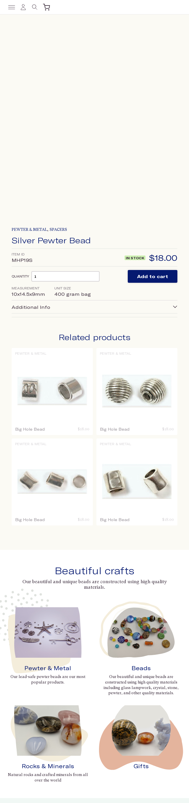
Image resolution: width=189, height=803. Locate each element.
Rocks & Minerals (48, 593)
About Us (107, 665)
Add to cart (152, 103)
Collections (109, 681)
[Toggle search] (35, 7)
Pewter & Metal (29, 57)
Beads (141, 495)
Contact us (17, 707)
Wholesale (17, 715)
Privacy (101, 791)
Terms (87, 791)
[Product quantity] (65, 103)
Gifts (141, 593)
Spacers (58, 57)
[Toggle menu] (11, 7)
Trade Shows (111, 673)
